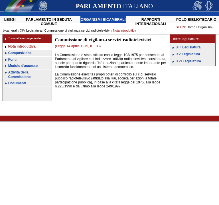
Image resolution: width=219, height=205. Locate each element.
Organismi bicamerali (103, 19)
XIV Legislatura (31, 30)
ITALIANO (114, 6)
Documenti (17, 83)
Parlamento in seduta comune (49, 21)
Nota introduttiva (22, 46)
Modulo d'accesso (23, 66)
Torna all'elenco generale (24, 38)
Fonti (12, 60)
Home (191, 27)
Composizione (20, 53)
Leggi (10, 19)
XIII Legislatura (188, 47)
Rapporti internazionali (150, 21)
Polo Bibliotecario (196, 19)
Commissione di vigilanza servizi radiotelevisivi (77, 30)
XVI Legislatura (188, 61)
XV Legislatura (188, 54)
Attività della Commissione (19, 74)
